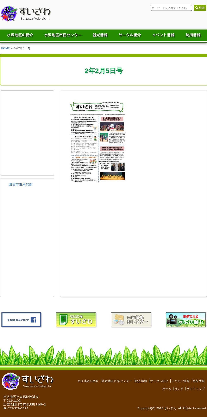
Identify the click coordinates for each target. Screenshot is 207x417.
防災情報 (199, 381)
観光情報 (141, 381)
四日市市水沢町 (21, 184)
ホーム (166, 388)
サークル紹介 (159, 381)
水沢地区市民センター (117, 381)
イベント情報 (180, 381)
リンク (179, 388)
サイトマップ (196, 388)
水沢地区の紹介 (88, 381)
